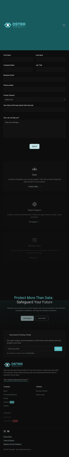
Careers (6, 402)
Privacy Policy (7, 437)
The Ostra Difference (10, 394)
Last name (39, 55)
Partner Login (40, 394)
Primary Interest (8, 95)
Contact (6, 406)
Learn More (42, 320)
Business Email (8, 75)
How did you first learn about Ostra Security (18, 105)
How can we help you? (11, 118)
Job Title (39, 65)
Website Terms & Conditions (12, 444)
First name (7, 55)
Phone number (8, 85)
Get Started (27, 320)
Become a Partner (41, 391)
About (5, 391)
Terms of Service (8, 440)
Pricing (5, 398)
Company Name (8, 65)
